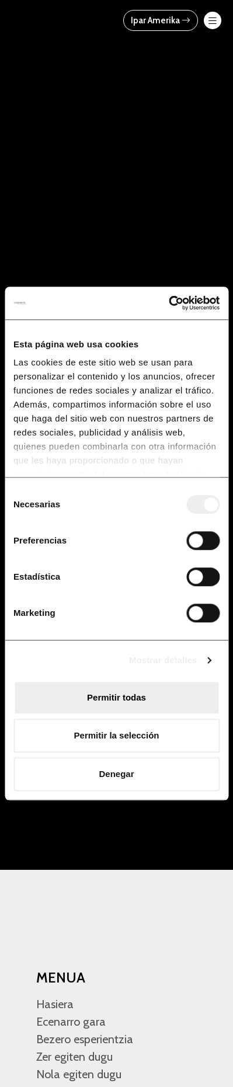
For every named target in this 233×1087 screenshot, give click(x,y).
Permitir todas (116, 697)
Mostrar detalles (163, 660)
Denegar (116, 774)
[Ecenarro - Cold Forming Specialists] (58, 19)
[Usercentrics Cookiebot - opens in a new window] (168, 303)
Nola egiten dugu (78, 1074)
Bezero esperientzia (84, 1039)
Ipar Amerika (160, 20)
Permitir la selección (116, 735)
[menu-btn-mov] (212, 20)
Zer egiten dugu (74, 1057)
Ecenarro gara (71, 1022)
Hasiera (55, 1004)
